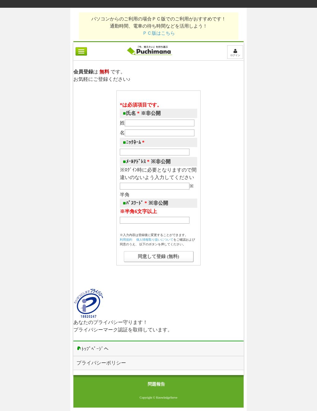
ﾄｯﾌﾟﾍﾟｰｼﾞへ (92, 349)
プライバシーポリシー (101, 362)
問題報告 (156, 384)
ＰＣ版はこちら (158, 33)
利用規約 (126, 239)
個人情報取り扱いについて (154, 239)
